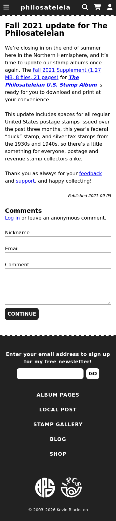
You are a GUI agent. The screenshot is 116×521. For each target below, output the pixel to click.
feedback (90, 173)
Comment (17, 265)
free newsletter (67, 362)
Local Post (58, 410)
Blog (58, 439)
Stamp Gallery (58, 424)
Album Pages (58, 395)
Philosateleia (46, 7)
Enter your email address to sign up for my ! (58, 358)
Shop (57, 454)
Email (12, 249)
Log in (12, 218)
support (25, 181)
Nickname (17, 233)
